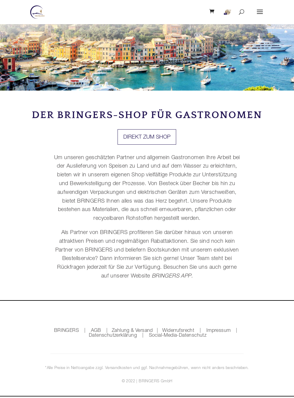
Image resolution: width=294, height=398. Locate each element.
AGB (96, 331)
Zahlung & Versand (132, 331)
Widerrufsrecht (178, 331)
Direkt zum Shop (146, 137)
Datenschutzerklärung (113, 335)
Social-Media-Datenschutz (178, 335)
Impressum (218, 331)
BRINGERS (66, 331)
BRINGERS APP (170, 276)
